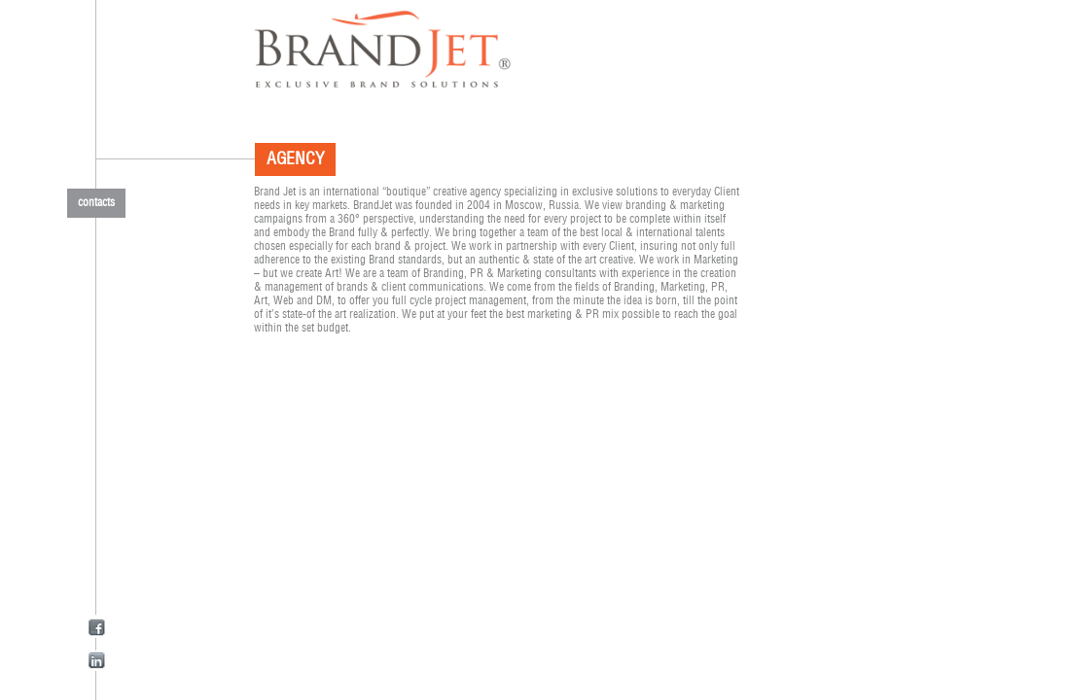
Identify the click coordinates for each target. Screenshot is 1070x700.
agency (292, 159)
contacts (96, 202)
